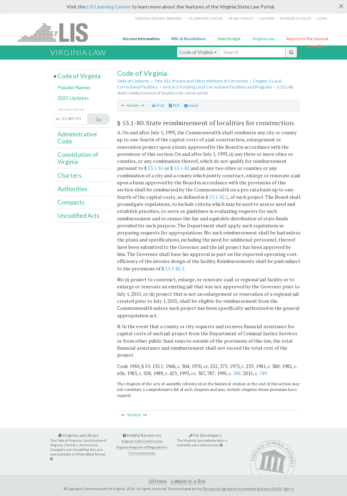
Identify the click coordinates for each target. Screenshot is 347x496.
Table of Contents (133, 81)
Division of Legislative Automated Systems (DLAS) (242, 488)
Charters (69, 175)
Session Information (141, 38)
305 (237, 373)
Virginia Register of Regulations (141, 447)
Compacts (71, 202)
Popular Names (74, 87)
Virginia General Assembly (158, 18)
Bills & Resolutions (188, 38)
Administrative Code (77, 137)
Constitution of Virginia (77, 158)
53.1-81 (155, 168)
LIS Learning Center (109, 7)
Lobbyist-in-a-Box (188, 481)
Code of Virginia (198, 52)
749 (263, 373)
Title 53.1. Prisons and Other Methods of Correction (201, 81)
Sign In (288, 488)
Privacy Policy (241, 18)
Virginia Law (263, 38)
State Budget (229, 38)
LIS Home (158, 481)
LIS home (266, 18)
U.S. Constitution (141, 453)
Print (158, 105)
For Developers (205, 435)
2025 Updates (73, 98)
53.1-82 (181, 168)
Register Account (295, 18)
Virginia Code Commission (142, 441)
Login (322, 18)
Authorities (72, 188)
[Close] (341, 6)
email (191, 105)
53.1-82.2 (218, 197)
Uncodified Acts (78, 215)
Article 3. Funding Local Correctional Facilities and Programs (217, 87)
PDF (174, 105)
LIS (56, 32)
